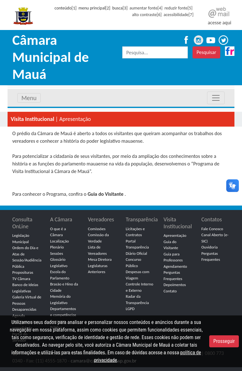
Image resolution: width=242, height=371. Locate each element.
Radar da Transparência (137, 299)
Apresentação (175, 235)
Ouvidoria (209, 247)
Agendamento (175, 266)
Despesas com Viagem (137, 274)
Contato (170, 291)
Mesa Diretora (100, 259)
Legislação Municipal (20, 238)
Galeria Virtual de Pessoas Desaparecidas (26, 303)
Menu (29, 98)
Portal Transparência (137, 244)
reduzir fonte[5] (178, 8)
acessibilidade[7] (178, 14)
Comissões (97, 228)
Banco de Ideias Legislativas (25, 287)
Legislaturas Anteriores (97, 268)
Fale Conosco (212, 228)
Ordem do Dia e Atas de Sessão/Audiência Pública (26, 257)
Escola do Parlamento (59, 274)
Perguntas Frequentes (173, 275)
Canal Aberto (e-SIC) (214, 237)
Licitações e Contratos (135, 231)
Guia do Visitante (171, 244)
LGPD (130, 308)
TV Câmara (21, 278)
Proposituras (22, 272)
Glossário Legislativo (58, 262)
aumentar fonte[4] (146, 8)
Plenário (57, 247)
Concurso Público (133, 262)
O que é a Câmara (58, 231)
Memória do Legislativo (60, 299)
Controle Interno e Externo (139, 287)
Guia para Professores (173, 257)
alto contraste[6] (147, 14)
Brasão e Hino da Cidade (64, 287)
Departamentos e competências (63, 311)
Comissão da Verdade (98, 237)
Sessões (56, 253)
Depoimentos (175, 284)
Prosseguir (224, 341)
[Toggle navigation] (216, 98)
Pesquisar (206, 52)
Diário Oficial (136, 253)
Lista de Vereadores (97, 250)
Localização (59, 241)
